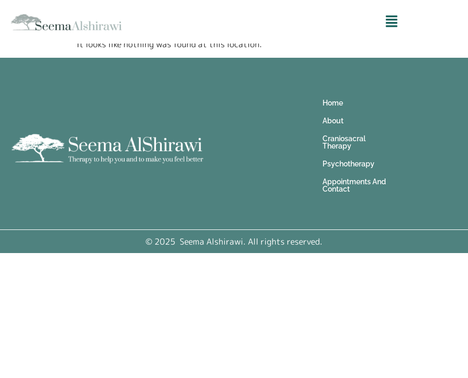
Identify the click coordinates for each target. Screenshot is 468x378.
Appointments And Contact (354, 185)
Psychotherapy (349, 164)
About (333, 121)
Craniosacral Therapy (344, 142)
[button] (391, 21)
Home (333, 103)
